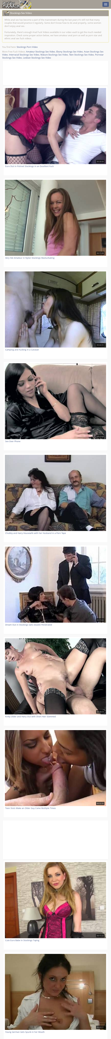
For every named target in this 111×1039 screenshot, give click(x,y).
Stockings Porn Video (27, 46)
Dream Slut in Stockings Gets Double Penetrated (28, 624)
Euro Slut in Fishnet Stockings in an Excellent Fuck (29, 166)
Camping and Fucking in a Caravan (22, 349)
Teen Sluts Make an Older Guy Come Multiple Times (30, 808)
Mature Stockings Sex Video (54, 54)
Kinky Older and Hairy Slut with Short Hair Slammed (30, 716)
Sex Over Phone (12, 441)
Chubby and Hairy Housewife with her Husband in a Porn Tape (35, 533)
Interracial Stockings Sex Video (24, 54)
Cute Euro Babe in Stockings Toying (22, 940)
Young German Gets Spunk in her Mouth (25, 1032)
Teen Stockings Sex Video (81, 54)
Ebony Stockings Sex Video (69, 51)
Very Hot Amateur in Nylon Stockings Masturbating (29, 257)
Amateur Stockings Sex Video (40, 51)
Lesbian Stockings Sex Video (37, 57)
